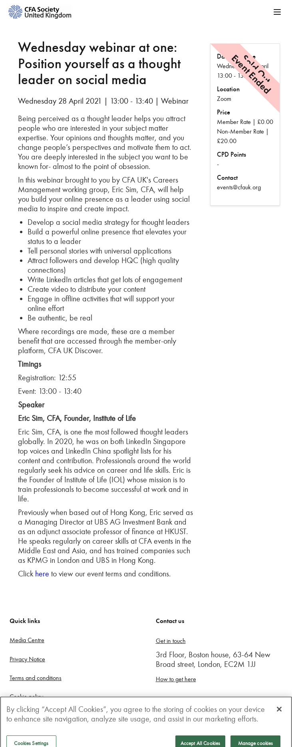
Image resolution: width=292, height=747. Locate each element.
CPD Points (231, 154)
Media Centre (27, 640)
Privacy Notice (27, 659)
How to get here (176, 679)
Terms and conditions (36, 678)
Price (223, 112)
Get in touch (171, 641)
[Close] (279, 715)
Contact (227, 177)
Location (228, 89)
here (42, 573)
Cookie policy (26, 696)
